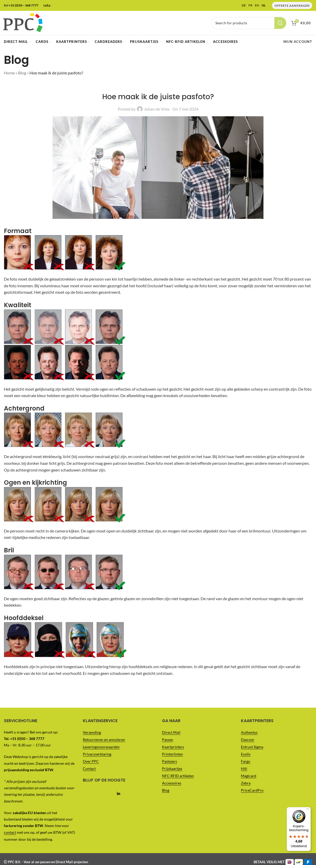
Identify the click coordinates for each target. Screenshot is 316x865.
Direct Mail (171, 734)
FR (250, 5)
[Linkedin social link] (118, 795)
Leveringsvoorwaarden (101, 748)
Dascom (247, 741)
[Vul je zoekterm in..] (248, 24)
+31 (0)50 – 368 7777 (23, 5)
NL (264, 5)
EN (257, 5)
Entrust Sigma (252, 748)
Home (9, 74)
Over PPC (91, 763)
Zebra (246, 784)
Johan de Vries (157, 110)
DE (244, 5)
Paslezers (169, 763)
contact (10, 834)
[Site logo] (24, 23)
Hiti (244, 770)
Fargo (245, 763)
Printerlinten (172, 755)
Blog (22, 74)
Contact (89, 770)
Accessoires (171, 784)
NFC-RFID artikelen (178, 777)
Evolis (246, 755)
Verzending (92, 734)
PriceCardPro (252, 792)
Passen (167, 741)
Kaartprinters (173, 748)
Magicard (248, 777)
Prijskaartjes (172, 770)
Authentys (249, 734)
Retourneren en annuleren (104, 741)
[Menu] (308, 3)
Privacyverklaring (97, 755)
